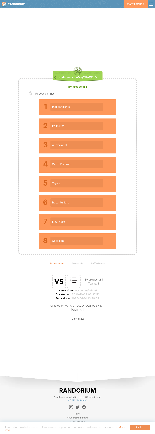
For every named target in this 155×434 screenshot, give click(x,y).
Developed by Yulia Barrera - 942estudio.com (77, 397)
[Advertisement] (77, 37)
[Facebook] (84, 407)
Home (78, 413)
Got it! (140, 427)
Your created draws (77, 417)
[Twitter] (78, 407)
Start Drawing (135, 4)
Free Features (77, 421)
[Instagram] (71, 407)
